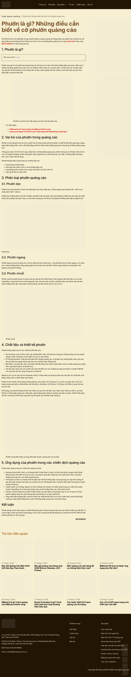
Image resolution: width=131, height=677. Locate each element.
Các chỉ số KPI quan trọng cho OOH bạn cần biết (114, 603)
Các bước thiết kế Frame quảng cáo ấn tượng (79, 603)
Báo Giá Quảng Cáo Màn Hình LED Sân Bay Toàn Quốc (16, 567)
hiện (18, 57)
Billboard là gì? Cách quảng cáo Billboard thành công (14, 603)
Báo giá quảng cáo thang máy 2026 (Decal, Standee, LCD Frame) (48, 568)
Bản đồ (72, 641)
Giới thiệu (51, 5)
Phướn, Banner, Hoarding (11, 16)
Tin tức (71, 5)
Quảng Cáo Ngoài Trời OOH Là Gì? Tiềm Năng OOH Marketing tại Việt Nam (38, 132)
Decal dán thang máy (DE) (111, 641)
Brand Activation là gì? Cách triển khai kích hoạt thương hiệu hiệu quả (47, 604)
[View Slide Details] (110, 45)
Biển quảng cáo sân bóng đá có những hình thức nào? (80, 567)
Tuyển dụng (80, 5)
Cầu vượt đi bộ (106, 629)
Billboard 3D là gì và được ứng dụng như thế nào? (114, 567)
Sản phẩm (62, 5)
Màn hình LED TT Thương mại (112, 637)
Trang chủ (42, 5)
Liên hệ (89, 5)
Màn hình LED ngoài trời (110, 633)
